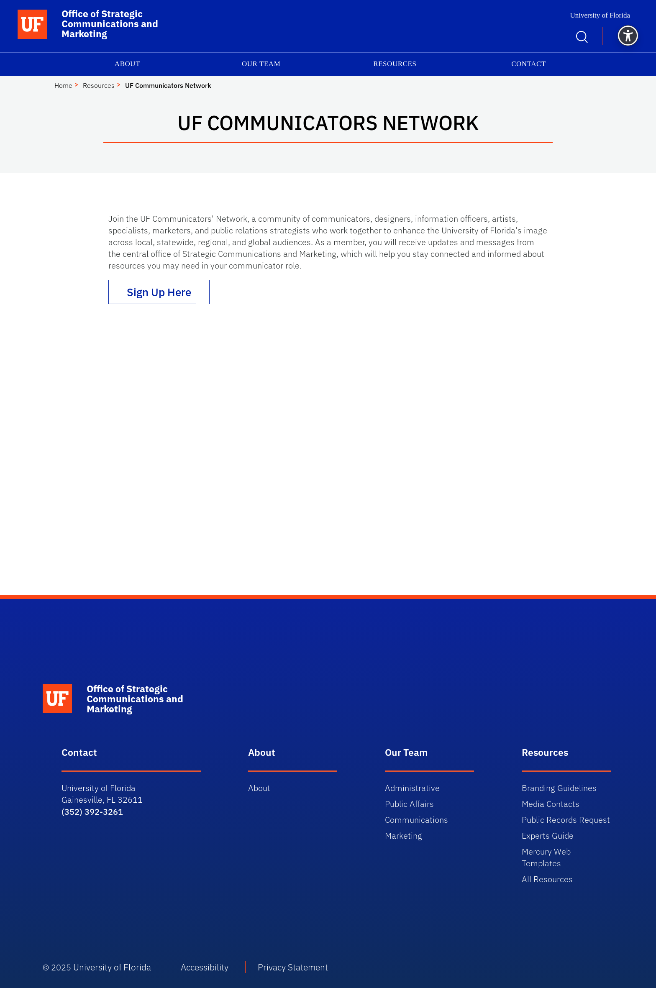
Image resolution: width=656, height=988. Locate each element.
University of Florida (600, 15)
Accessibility (204, 967)
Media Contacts (550, 803)
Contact (528, 64)
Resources (394, 64)
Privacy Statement (293, 967)
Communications (416, 819)
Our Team (261, 64)
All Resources (547, 879)
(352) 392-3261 (92, 811)
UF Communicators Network (168, 85)
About (127, 64)
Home (63, 85)
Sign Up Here (159, 292)
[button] (628, 35)
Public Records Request (566, 819)
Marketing (403, 835)
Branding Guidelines (559, 787)
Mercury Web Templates (546, 857)
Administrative (412, 787)
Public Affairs (409, 803)
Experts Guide (548, 835)
